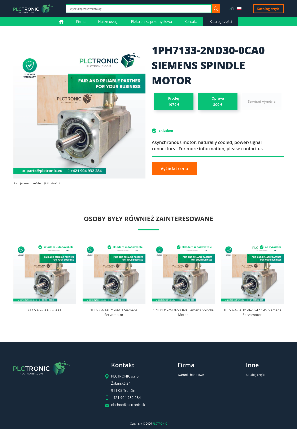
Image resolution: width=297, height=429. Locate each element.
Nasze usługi (108, 21)
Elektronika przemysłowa (151, 21)
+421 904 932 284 (126, 397)
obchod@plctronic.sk (128, 404)
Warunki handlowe (191, 375)
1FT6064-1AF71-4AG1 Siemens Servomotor (113, 312)
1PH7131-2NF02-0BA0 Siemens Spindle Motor (183, 312)
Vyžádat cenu (174, 168)
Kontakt (190, 21)
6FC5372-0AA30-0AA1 (44, 310)
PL (236, 8)
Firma (81, 21)
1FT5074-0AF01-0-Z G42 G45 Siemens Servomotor (252, 312)
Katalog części (268, 8)
